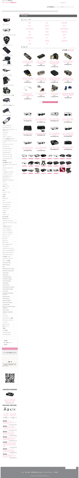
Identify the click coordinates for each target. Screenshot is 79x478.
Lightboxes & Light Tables (8, 312)
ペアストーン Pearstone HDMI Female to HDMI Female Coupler (41, 58)
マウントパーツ (6, 214)
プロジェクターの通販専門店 (9, 2)
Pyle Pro (64, 25)
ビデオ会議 (5, 330)
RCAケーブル (5, 242)
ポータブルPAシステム (7, 244)
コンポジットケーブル (7, 154)
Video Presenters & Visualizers (8, 287)
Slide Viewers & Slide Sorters (8, 270)
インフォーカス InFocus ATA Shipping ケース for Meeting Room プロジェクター (9, 455)
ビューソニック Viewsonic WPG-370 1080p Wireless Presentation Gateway (9, 450)
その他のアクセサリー (7, 226)
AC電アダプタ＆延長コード (8, 101)
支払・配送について (30, 10)
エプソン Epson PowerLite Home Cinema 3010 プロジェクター (41, 144)
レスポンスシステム (7, 332)
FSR (29, 40)
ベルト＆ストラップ (7, 127)
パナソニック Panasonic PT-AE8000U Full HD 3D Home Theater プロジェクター (10, 396)
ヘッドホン (5, 322)
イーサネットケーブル (7, 174)
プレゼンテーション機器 (8, 318)
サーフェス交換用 (6, 260)
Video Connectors (6, 285)
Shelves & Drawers (6, 264)
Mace (30, 22)
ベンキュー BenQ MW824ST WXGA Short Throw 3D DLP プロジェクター (31, 171)
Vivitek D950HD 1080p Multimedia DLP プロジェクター (24, 171)
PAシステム (5, 240)
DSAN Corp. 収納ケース (68, 171)
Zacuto (47, 22)
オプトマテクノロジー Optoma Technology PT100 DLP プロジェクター (50, 156)
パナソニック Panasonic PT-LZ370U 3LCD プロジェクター (24, 163)
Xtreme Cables (64, 22)
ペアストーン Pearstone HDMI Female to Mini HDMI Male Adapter (27, 75)
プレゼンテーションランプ (8, 248)
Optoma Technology (64, 28)
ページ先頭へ (70, 468)
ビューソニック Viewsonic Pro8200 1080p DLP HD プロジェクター (62, 163)
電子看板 (4, 160)
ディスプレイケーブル (7, 156)
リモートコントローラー (8, 258)
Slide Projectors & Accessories (8, 268)
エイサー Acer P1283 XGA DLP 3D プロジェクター (44, 171)
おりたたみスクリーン (7, 176)
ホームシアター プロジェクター (9, 30)
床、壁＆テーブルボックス (8, 180)
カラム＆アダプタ (6, 152)
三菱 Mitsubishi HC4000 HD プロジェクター (68, 144)
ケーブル (4, 314)
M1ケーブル (5, 198)
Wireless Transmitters (7, 300)
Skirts (4, 266)
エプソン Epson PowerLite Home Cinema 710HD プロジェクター (54, 130)
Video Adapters (5, 283)
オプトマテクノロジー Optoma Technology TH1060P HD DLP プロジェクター (37, 156)
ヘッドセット (5, 188)
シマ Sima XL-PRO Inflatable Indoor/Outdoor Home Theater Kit (44, 163)
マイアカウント (63, 2)
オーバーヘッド (6, 236)
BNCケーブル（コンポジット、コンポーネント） (10, 130)
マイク (4, 182)
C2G (47, 43)
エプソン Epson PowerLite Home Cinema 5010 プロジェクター (41, 116)
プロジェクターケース (7, 61)
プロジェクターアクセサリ (8, 81)
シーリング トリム (7, 150)
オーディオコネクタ (7, 121)
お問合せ (48, 10)
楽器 (4, 190)
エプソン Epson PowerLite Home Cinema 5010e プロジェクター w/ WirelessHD (68, 130)
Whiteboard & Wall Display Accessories (8, 294)
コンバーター (5, 316)
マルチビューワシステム (8, 220)
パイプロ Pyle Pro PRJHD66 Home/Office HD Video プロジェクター (31, 163)
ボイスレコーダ (6, 324)
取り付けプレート (6, 218)
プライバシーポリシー (48, 472)
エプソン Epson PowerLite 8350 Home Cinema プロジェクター (9, 428)
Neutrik (47, 31)
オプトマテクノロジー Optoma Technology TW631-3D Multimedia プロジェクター (10, 438)
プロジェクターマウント (8, 254)
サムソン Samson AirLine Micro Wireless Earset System (6, 411)
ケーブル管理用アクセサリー (9, 138)
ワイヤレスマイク (6, 204)
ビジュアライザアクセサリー (9, 250)
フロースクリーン (6, 178)
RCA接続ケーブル (6, 256)
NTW (30, 31)
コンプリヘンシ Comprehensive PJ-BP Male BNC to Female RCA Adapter (68, 75)
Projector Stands (6, 310)
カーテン (4, 169)
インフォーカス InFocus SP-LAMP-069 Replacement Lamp (37, 171)
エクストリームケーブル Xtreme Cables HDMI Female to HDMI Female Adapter (54, 75)
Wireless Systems (6, 298)
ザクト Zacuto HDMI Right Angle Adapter (41, 90)
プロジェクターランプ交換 (8, 91)
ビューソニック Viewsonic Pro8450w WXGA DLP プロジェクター (68, 163)
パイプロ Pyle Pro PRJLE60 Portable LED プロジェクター (37, 163)
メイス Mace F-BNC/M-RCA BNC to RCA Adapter (68, 57)
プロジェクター (7, 20)
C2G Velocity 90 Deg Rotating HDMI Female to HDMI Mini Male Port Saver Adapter (68, 90)
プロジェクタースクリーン (8, 320)
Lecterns (4, 194)
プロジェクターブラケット (8, 252)
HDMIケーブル (6, 186)
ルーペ (4, 200)
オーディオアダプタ (7, 111)
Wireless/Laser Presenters (7, 302)
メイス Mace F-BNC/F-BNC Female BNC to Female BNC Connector (27, 58)
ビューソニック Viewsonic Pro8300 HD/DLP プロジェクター (56, 163)
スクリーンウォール (7, 202)
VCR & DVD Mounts (7, 280)
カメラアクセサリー (7, 334)
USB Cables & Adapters (7, 278)
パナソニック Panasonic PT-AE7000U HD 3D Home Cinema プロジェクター (68, 156)
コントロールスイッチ (7, 158)
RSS (8, 462)
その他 (4, 212)
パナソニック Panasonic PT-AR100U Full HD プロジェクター (56, 156)
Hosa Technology (29, 37)
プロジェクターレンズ (7, 40)
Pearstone (47, 28)
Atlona (29, 34)
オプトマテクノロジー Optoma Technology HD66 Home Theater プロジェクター (31, 156)
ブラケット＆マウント (7, 136)
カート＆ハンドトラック (8, 144)
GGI (47, 37)
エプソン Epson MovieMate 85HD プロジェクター (27, 129)
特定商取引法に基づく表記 (36, 472)
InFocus (64, 34)
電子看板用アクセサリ (7, 162)
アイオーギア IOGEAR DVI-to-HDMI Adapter (54, 90)
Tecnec (29, 25)
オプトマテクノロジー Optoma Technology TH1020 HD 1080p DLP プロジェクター (43, 156)
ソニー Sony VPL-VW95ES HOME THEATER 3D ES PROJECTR (50, 163)
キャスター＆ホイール (7, 148)
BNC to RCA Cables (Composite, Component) (9, 307)
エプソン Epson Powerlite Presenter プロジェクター (54, 115)
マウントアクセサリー (7, 230)
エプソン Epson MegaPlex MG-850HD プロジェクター (41, 129)
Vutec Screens (5, 291)
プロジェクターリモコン (8, 50)
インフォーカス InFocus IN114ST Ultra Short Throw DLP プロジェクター (8, 433)
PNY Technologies (29, 28)
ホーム (11, 10)
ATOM (13, 462)
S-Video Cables (6, 272)
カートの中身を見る (10, 349)
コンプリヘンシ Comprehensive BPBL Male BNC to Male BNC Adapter (41, 75)
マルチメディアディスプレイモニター (10, 223)
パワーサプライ (6, 246)
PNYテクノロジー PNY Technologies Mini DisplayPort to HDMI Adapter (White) (27, 91)
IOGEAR (47, 34)
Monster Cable (64, 31)
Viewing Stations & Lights (8, 289)
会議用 (4, 328)
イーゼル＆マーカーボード (8, 172)
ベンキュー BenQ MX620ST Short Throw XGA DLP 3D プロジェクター (56, 171)
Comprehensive (64, 40)
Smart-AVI (47, 25)
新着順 (72, 50)
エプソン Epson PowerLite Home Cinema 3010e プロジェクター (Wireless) (27, 144)
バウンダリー (5, 132)
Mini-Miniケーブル (6, 206)
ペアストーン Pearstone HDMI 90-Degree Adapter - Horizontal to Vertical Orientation (54, 58)
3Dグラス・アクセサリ (7, 71)
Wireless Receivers (6, 296)
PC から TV (5, 238)
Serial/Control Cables (7, 262)
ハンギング (5, 184)
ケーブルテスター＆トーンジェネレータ (10, 141)
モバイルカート (6, 208)
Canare (29, 43)
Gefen (64, 37)
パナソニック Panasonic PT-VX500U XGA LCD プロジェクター (9, 422)
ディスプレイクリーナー (8, 168)
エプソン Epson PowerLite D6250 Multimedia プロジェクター (13, 411)
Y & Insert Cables (6, 304)
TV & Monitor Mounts (7, 276)
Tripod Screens (5, 274)
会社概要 (5, 340)
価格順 (69, 50)
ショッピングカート (72, 3)
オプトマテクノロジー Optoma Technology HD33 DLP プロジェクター (24, 156)
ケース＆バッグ (6, 146)
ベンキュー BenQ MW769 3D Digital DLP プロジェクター (50, 171)
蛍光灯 (4, 196)
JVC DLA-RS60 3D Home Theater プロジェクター (54, 144)
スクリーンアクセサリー (8, 232)
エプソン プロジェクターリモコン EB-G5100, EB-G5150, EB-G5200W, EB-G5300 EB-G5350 (62, 170)
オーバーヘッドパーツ (7, 234)
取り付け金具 (5, 216)
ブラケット (5, 134)
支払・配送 (27, 472)
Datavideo (47, 40)
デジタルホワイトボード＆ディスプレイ (10, 165)
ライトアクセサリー (7, 228)
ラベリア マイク (6, 192)
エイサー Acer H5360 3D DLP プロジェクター (28, 115)
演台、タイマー (6, 326)
